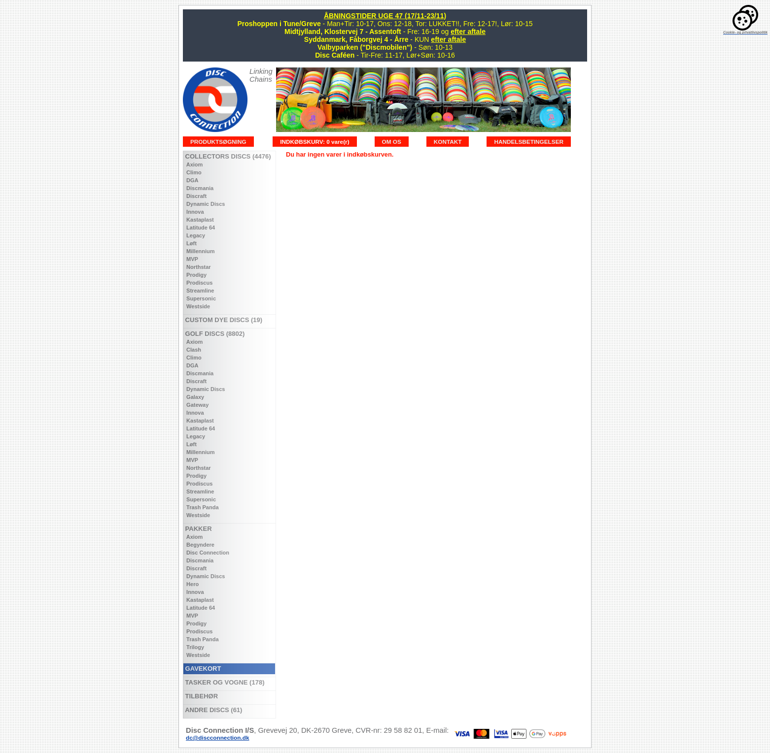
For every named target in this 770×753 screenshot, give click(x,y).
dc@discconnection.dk (217, 737)
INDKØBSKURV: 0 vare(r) (314, 141)
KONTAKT (448, 141)
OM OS (391, 141)
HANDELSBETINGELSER (528, 141)
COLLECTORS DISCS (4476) (227, 156)
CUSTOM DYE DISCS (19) (222, 320)
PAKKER (197, 528)
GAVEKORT (202, 668)
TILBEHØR (200, 696)
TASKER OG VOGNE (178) (223, 682)
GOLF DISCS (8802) (214, 333)
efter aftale (468, 31)
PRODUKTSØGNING (218, 141)
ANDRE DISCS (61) (212, 710)
